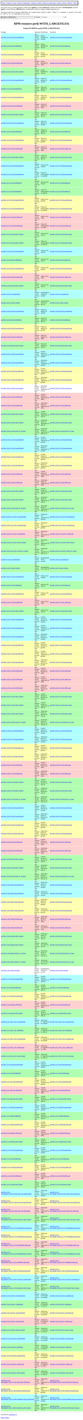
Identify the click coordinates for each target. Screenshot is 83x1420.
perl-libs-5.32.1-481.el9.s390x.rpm (60, 1090)
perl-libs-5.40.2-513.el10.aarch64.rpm (61, 439)
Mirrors (70, 3)
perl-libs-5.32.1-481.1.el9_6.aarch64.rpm (62, 1022)
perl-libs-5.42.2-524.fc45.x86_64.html (12, 71)
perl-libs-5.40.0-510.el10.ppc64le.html (12, 825)
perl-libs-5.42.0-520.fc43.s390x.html (12, 277)
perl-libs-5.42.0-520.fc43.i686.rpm (60, 260)
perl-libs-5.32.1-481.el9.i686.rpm (59, 1073)
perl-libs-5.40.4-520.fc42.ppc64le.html (12, 328)
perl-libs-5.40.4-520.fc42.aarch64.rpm (61, 311)
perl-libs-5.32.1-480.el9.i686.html (11, 1116)
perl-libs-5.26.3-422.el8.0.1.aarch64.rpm (62, 1338)
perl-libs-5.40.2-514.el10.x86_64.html (12, 414)
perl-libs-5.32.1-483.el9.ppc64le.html (12, 996)
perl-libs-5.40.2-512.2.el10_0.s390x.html (13, 534)
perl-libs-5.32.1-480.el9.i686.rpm (59, 1116)
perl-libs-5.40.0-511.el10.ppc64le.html (12, 748)
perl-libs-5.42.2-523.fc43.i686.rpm (60, 131)
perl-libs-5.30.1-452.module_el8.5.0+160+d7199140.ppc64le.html (15, 1270)
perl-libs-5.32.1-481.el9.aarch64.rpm (60, 1064)
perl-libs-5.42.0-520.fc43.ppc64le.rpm (61, 268)
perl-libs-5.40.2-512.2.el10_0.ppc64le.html (13, 525)
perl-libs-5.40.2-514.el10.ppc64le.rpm (61, 371)
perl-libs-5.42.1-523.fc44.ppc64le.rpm (61, 200)
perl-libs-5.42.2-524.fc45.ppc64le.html (12, 54)
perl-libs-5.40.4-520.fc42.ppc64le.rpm (61, 328)
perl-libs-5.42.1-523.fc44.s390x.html (12, 217)
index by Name (61, 3)
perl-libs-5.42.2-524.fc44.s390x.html (12, 106)
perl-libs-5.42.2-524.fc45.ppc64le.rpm (61, 54)
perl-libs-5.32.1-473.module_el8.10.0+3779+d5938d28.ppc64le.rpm (65, 1235)
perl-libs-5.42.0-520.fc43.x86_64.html (12, 285)
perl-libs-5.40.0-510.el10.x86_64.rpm (61, 859)
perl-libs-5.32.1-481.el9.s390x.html (11, 1090)
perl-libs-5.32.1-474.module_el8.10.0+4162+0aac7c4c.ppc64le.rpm (65, 1201)
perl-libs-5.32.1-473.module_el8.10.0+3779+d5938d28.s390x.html (16, 1244)
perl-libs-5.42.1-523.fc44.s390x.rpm (60, 217)
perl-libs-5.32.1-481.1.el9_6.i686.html (12, 1030)
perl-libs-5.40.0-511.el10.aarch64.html (12, 731)
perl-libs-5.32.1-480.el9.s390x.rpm (60, 1133)
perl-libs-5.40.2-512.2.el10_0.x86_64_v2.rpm (63, 551)
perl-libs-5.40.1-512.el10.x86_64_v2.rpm (62, 722)
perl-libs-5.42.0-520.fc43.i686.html (11, 260)
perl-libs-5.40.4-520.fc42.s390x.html (12, 337)
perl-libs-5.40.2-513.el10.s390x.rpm (60, 474)
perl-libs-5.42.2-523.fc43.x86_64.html (12, 157)
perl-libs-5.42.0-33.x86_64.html (10, 303)
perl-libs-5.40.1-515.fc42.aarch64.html (12, 576)
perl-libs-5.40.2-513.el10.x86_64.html (12, 491)
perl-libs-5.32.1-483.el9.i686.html (11, 987)
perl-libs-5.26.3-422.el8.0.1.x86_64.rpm (61, 1373)
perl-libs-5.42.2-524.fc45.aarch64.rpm (61, 37)
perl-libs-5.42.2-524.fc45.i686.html (11, 46)
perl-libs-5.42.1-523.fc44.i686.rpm (60, 183)
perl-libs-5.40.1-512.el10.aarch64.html (12, 619)
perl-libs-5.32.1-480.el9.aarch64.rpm (60, 1107)
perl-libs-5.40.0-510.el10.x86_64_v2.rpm (62, 876)
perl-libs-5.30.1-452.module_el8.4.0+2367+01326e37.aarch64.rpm (64, 1278)
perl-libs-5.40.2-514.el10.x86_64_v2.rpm (62, 431)
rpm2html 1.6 (13, 1414)
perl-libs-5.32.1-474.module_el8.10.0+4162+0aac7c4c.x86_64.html (16, 1218)
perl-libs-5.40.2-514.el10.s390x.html (11, 397)
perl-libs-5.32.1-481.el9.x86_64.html (12, 1099)
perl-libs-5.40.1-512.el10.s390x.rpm (60, 671)
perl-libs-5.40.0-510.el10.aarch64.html (12, 808)
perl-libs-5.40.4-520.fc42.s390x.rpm (60, 337)
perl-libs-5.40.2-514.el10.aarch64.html (12, 354)
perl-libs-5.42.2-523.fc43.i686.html (11, 131)
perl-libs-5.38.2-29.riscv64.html (10, 970)
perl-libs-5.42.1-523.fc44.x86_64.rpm (61, 234)
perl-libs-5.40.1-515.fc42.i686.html (11, 585)
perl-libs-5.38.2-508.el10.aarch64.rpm (61, 885)
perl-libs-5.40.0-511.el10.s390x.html (11, 765)
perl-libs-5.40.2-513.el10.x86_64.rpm (61, 491)
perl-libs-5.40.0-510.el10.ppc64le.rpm (61, 825)
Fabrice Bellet (5, 1417)
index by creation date (49, 3)
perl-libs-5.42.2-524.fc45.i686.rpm (60, 46)
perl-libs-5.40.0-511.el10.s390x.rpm (60, 765)
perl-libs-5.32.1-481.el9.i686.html (11, 1073)
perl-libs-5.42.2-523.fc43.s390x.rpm (60, 148)
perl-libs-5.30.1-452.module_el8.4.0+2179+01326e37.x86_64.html (16, 1287)
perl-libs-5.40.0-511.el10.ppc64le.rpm (61, 748)
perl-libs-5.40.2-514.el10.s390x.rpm (60, 397)
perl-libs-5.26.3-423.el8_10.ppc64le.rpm (62, 1313)
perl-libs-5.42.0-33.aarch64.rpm (59, 294)
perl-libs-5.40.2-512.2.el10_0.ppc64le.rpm (62, 525)
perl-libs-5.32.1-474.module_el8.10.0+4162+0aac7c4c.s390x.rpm (64, 1210)
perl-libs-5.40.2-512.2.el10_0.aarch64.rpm (62, 517)
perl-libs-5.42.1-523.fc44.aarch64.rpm (61, 166)
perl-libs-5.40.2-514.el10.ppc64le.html (12, 371)
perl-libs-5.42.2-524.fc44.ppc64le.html (12, 97)
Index (3, 3)
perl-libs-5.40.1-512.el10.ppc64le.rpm (61, 645)
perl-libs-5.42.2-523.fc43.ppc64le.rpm (61, 140)
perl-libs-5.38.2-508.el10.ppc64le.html (12, 902)
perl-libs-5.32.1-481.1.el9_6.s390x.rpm (61, 1047)
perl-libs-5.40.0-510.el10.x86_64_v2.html (13, 876)
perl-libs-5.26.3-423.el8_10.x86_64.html (13, 1330)
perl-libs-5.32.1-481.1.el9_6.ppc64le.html (13, 1039)
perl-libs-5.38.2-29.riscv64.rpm (59, 970)
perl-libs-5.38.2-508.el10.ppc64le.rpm (61, 902)
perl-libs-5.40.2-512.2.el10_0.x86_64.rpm (62, 542)
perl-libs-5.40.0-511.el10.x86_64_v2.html (13, 799)
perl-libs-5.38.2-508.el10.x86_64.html (12, 936)
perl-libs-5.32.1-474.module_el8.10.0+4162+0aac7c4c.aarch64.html (16, 1193)
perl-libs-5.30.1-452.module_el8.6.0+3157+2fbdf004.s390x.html (15, 1261)
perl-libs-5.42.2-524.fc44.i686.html (11, 89)
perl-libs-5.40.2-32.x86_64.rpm (59, 568)
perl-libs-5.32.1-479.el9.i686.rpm (59, 1159)
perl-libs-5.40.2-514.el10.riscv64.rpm (61, 388)
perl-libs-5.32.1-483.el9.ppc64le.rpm (60, 996)
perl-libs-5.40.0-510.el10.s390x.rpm (60, 842)
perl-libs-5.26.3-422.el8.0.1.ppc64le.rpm (62, 1355)
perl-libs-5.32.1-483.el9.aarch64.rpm (60, 979)
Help (75, 3)
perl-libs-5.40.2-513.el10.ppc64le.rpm (61, 457)
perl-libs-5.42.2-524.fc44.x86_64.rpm (61, 114)
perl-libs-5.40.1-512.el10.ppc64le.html (12, 645)
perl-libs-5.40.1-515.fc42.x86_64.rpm (61, 611)
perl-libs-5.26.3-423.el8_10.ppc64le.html (13, 1313)
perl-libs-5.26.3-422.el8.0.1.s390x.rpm (61, 1364)
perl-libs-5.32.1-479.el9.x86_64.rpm (60, 1184)
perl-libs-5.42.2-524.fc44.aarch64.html (12, 80)
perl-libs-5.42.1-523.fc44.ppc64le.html (12, 200)
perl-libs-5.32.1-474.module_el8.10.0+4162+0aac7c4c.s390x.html (15, 1210)
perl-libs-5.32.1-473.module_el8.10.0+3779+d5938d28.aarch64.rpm (65, 1227)
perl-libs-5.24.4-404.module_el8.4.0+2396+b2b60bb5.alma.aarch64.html (17, 1398)
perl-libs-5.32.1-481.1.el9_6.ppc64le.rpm (62, 1039)
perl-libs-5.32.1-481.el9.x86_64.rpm (60, 1099)
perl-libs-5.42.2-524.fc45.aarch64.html (12, 37)
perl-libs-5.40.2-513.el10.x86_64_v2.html (13, 508)
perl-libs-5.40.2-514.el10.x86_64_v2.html (13, 431)
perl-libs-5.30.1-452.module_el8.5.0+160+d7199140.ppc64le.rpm (64, 1270)
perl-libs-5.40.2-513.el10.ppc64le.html (12, 457)
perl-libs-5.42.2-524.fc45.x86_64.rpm (61, 71)
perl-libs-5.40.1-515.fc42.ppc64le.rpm (61, 594)
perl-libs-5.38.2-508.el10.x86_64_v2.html (13, 953)
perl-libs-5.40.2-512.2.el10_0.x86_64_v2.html (14, 551)
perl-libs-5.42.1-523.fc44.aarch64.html (12, 166)
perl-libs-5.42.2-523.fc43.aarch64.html (12, 123)
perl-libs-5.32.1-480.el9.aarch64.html (12, 1107)
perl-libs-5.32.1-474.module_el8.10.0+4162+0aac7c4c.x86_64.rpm (65, 1218)
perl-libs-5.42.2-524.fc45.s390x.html (12, 63)
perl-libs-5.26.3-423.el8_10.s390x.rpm (61, 1321)
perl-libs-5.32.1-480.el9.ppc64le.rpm (60, 1124)
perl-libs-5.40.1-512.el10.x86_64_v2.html (13, 722)
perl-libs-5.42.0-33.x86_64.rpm (59, 303)
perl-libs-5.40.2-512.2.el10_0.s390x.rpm (62, 534)
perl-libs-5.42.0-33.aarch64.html (10, 294)
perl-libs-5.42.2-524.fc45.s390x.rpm (60, 63)
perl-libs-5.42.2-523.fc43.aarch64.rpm (61, 123)
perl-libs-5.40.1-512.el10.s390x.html (11, 671)
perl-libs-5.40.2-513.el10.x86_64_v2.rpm (62, 508)
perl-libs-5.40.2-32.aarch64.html (10, 559)
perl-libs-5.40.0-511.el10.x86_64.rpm (61, 782)
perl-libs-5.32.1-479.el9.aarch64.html (12, 1150)
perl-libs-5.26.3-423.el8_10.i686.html (12, 1304)
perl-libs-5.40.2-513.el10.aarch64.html (12, 439)
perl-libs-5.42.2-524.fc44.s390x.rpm (60, 106)
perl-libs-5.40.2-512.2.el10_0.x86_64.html (13, 542)
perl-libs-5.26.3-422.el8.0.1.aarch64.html (13, 1338)
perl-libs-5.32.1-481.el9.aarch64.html (12, 1064)
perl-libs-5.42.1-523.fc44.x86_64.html (12, 234)
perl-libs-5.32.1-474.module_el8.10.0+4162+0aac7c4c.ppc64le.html (16, 1201)
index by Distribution (24, 3)
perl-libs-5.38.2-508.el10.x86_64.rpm (61, 936)
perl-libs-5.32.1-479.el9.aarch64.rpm (60, 1150)
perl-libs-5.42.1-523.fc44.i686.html (11, 183)
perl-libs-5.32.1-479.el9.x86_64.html (12, 1184)
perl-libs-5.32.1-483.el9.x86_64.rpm (60, 1013)
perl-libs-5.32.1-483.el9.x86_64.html (12, 1013)
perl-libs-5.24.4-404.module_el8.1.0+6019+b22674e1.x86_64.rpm (64, 1407)
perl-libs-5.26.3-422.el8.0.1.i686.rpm (61, 1347)
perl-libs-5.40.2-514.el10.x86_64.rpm (61, 414)
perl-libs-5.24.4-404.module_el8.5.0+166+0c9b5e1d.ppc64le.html (15, 1389)
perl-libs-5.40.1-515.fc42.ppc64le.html (12, 594)
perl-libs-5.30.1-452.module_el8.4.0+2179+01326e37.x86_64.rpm (64, 1287)
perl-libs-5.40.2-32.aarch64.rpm (59, 559)
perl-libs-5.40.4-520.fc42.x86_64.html (12, 345)
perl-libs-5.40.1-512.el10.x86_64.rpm (61, 696)
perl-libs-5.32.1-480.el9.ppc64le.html (12, 1124)
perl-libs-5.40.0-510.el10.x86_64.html (12, 859)
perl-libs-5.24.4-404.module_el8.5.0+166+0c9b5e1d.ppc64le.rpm (64, 1389)
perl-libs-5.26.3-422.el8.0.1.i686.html (12, 1347)
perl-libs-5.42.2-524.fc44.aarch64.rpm (61, 80)
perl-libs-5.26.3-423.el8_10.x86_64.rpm (61, 1330)
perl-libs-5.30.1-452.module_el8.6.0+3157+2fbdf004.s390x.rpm (64, 1261)
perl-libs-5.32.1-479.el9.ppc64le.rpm (60, 1167)
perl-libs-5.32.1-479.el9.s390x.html (11, 1176)
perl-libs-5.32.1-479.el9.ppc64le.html (12, 1167)
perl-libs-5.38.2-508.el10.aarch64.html (12, 885)
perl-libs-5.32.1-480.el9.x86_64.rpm (60, 1141)
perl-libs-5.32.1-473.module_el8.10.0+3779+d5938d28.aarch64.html (16, 1227)
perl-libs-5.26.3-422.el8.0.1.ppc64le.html (13, 1355)
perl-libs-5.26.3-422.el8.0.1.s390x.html (12, 1364)
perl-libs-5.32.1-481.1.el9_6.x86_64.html (13, 1056)
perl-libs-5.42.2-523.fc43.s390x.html (12, 148)
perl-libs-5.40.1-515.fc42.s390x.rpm (60, 602)
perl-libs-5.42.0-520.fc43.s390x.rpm (60, 277)
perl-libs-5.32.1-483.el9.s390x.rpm (60, 1004)
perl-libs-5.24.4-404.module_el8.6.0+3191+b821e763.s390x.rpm (64, 1381)
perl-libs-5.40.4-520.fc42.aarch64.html (12, 311)
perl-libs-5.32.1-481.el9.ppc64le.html (12, 1082)
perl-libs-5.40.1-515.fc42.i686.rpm (60, 585)
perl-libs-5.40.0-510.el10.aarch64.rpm (61, 808)
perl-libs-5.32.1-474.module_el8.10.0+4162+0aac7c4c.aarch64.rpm (65, 1193)
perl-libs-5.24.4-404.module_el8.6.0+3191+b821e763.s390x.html (15, 1381)
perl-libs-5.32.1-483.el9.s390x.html (11, 1004)
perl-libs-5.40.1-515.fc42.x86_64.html (12, 611)
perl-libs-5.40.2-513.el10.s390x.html (11, 474)
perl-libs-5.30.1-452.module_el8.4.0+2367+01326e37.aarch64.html (16, 1278)
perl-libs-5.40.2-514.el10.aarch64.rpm (61, 354)
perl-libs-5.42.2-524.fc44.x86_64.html (12, 114)
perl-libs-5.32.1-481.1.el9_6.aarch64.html (13, 1022)
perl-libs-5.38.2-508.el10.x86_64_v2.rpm (62, 953)
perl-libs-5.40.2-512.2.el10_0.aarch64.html (13, 517)
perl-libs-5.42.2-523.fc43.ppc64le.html (12, 140)
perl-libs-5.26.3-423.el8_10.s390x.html (12, 1321)
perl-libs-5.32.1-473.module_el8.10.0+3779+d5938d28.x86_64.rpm (65, 1253)
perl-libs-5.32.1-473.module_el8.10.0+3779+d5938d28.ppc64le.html (16, 1235)
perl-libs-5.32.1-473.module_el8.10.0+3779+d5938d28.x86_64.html (16, 1253)
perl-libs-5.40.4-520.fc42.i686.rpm (60, 320)
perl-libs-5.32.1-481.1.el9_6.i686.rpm (61, 1030)
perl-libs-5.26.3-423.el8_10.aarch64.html (13, 1296)
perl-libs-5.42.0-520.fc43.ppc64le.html (12, 268)
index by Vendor (36, 3)
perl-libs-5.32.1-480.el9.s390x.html (11, 1133)
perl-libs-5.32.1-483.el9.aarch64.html (12, 979)
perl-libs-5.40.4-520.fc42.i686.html (11, 320)
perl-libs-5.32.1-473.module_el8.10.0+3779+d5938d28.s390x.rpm (64, 1244)
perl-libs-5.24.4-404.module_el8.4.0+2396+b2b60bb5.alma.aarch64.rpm (66, 1398)
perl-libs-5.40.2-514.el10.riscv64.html (12, 388)
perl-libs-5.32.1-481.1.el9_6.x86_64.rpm (62, 1056)
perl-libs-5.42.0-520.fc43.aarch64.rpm (61, 251)
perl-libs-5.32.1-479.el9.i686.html (11, 1159)
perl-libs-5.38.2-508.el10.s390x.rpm (60, 919)
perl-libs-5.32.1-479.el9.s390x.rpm (60, 1176)
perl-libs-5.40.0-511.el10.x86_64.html (12, 782)
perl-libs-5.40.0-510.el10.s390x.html (11, 842)
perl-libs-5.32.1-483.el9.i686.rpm (59, 987)
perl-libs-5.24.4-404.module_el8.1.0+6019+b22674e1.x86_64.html (16, 1407)
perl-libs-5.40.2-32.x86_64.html (10, 568)
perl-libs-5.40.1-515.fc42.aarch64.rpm (61, 576)
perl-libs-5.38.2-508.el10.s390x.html (11, 919)
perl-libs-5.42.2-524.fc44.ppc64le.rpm (61, 97)
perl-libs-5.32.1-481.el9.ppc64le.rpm (60, 1082)
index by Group (11, 3)
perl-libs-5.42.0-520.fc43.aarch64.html (12, 251)
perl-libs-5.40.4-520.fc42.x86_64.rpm (61, 345)
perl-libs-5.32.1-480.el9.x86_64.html (12, 1141)
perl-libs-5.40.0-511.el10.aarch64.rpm (61, 731)
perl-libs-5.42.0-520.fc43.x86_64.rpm (61, 285)
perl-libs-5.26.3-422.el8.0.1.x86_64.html (13, 1373)
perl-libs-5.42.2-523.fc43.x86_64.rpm (61, 157)
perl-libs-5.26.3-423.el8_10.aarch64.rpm (62, 1296)
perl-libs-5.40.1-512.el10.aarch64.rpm (61, 619)
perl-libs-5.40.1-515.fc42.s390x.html (12, 602)
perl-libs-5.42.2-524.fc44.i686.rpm (60, 89)
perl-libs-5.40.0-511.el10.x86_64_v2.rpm (62, 799)
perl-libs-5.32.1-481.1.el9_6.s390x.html (12, 1047)
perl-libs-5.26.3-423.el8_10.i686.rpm (61, 1304)
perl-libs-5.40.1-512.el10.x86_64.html (12, 696)
